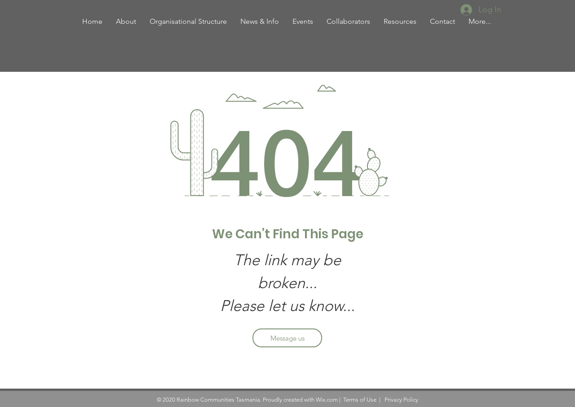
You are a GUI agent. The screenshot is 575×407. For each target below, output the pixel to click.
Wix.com (327, 399)
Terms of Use (359, 399)
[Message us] (287, 337)
